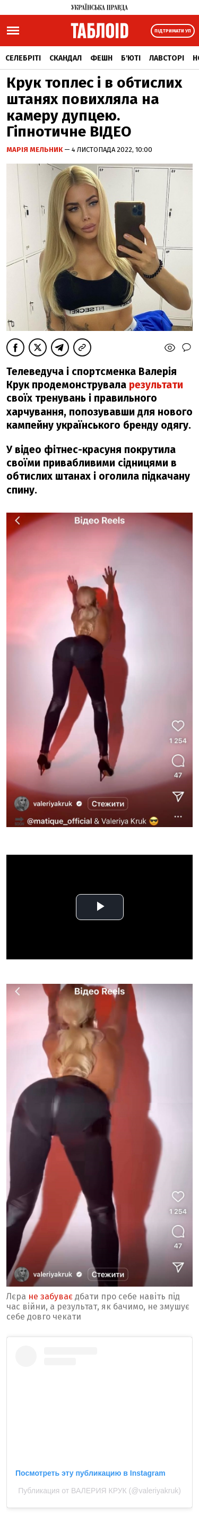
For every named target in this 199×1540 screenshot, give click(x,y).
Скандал (65, 58)
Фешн (101, 58)
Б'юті (131, 58)
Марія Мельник (35, 150)
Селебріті (23, 58)
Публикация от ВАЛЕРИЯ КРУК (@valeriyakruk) (99, 1490)
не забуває (51, 1296)
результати (156, 385)
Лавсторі (166, 58)
